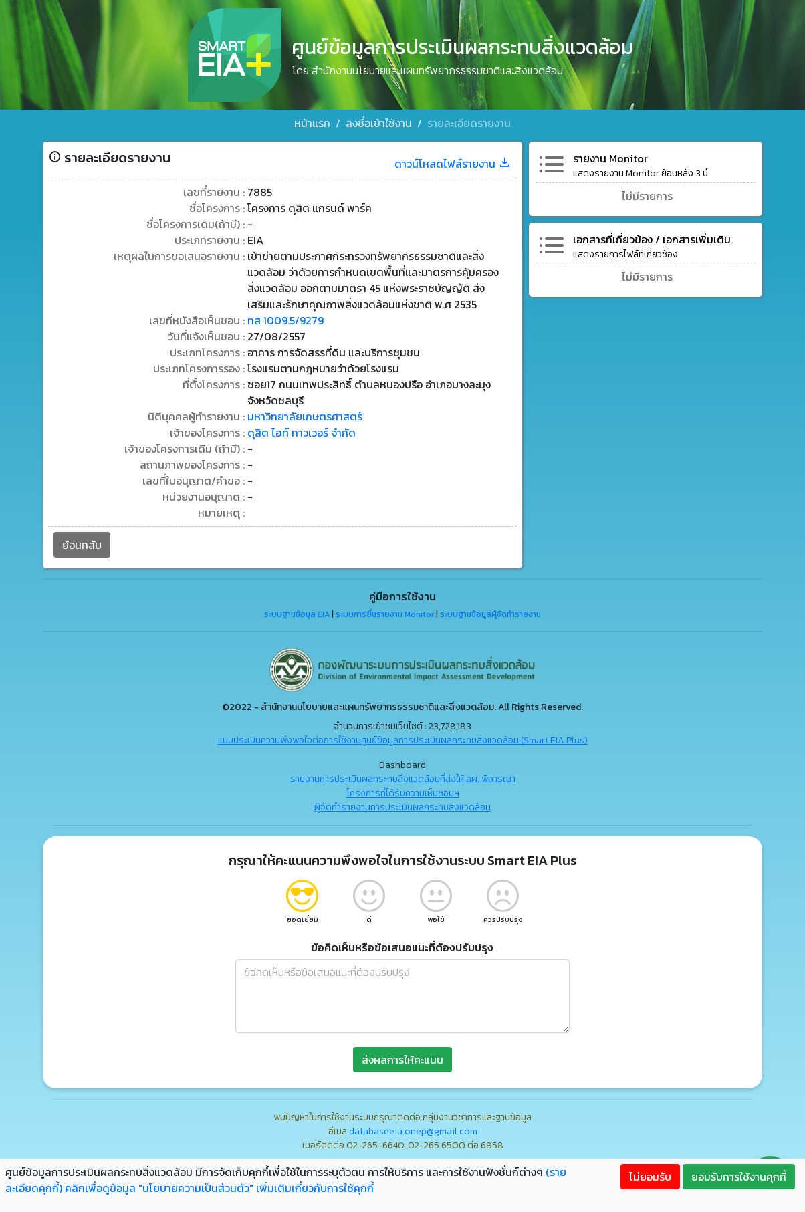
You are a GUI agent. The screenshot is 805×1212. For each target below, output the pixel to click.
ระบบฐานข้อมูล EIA (297, 614)
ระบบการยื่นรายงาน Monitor (385, 614)
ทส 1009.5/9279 (285, 320)
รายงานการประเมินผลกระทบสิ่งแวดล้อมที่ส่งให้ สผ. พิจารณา (402, 779)
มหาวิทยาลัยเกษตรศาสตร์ (304, 416)
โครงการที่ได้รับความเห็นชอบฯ (402, 793)
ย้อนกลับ (82, 545)
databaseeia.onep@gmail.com (413, 1131)
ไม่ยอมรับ (650, 1177)
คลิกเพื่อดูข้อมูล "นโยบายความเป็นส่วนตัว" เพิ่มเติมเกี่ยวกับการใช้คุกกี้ (219, 1188)
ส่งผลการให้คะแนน (402, 1060)
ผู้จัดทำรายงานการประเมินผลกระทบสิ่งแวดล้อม (402, 807)
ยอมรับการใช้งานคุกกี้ (738, 1177)
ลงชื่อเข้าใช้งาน (379, 123)
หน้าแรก (312, 123)
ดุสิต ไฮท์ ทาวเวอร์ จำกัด (301, 433)
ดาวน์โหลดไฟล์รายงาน (452, 164)
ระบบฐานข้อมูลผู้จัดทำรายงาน (490, 614)
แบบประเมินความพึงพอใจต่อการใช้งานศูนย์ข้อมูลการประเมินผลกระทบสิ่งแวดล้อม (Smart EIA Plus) (403, 740)
